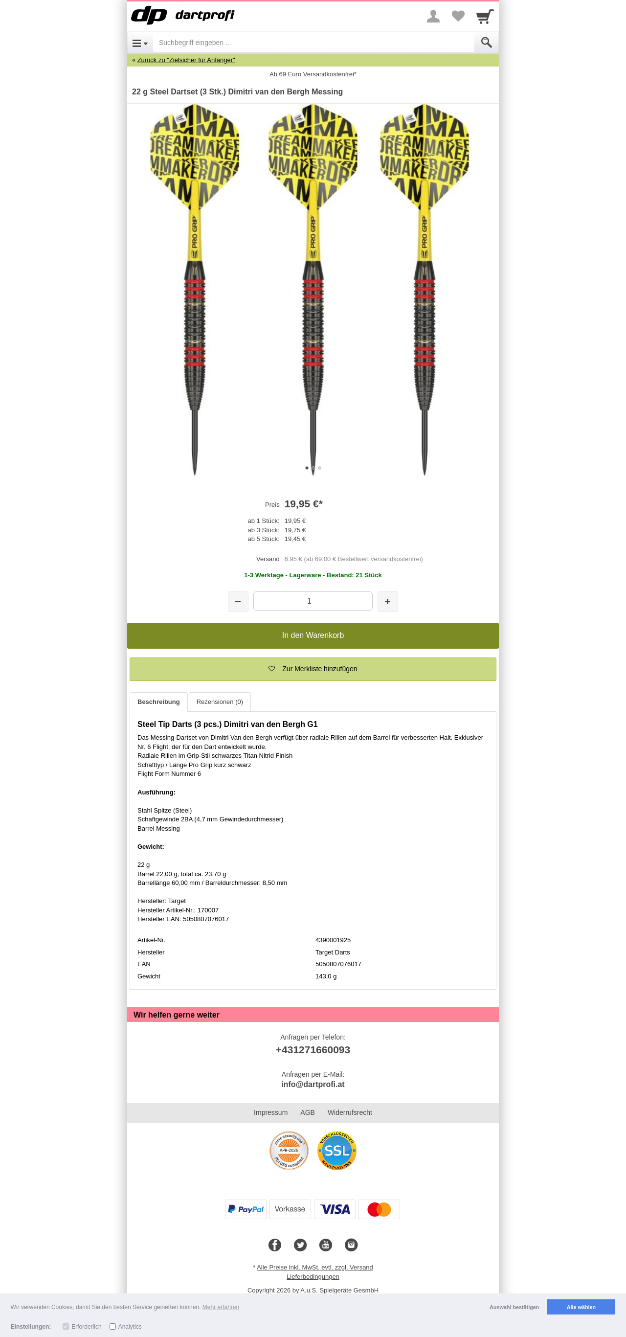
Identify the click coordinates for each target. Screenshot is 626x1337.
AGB (307, 1112)
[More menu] (433, 16)
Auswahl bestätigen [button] (514, 1307)
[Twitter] (300, 1245)
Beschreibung (158, 701)
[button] (313, 669)
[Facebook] (275, 1245)
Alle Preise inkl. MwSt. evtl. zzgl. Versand (315, 1267)
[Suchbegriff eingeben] (313, 42)
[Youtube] (325, 1245)
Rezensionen (220, 701)
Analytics (130, 1326)
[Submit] (486, 42)
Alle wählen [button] (581, 1307)
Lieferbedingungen (313, 1276)
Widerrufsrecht (350, 1112)
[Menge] (312, 601)
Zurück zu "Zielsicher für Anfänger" (186, 60)
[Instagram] (351, 1245)
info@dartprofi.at (312, 1084)
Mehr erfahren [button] (220, 1307)
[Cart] (485, 16)
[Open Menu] (140, 42)
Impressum (271, 1112)
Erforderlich (86, 1326)
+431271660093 (313, 1049)
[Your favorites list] (458, 16)
